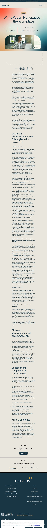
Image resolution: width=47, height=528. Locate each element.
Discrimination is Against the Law (38, 524)
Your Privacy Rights (34, 522)
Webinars (35, 488)
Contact (35, 499)
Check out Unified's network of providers (25, 515)
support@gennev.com (32, 467)
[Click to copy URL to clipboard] (31, 68)
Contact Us (13, 468)
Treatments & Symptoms (11, 486)
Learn (34, 486)
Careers (35, 504)
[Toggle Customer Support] (42, 523)
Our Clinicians (35, 494)
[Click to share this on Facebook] (20, 68)
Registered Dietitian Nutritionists (35, 496)
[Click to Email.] (27, 68)
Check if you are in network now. (32, 1)
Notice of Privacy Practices (26, 524)
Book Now (23, 453)
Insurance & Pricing (11, 496)
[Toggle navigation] (41, 5)
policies (23, 100)
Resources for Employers (11, 491)
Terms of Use (27, 522)
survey (28, 88)
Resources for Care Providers (11, 494)
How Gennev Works (11, 488)
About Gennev (34, 491)
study (28, 78)
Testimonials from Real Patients (34, 501)
